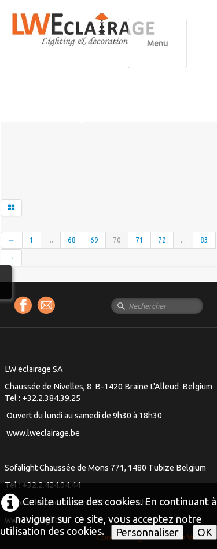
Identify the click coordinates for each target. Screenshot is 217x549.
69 (94, 240)
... (50, 240)
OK (204, 532)
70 (117, 240)
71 (139, 240)
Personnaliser (147, 532)
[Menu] (157, 43)
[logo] (107, 40)
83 (204, 240)
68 (72, 240)
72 (162, 240)
